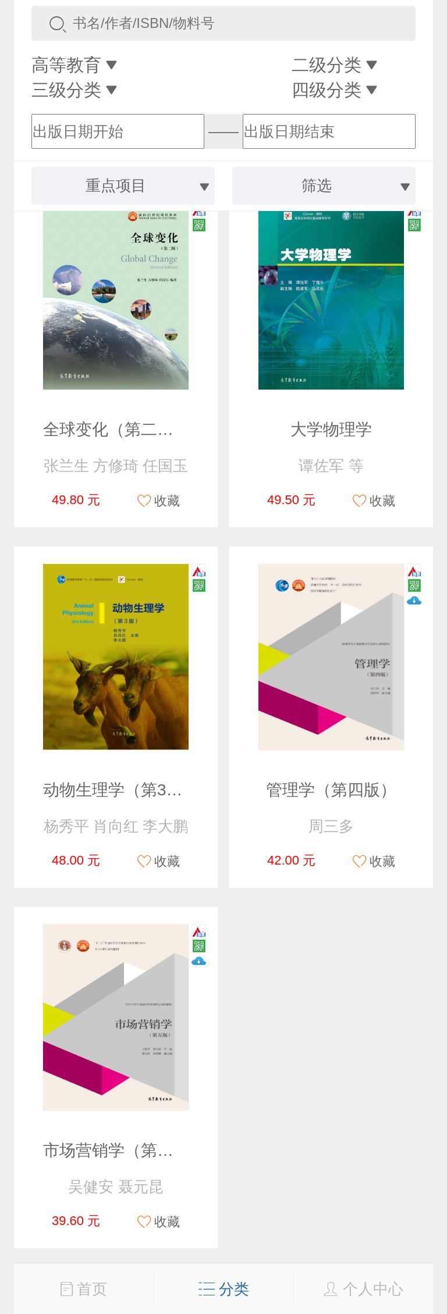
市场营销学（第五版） (124, 1150)
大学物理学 (331, 429)
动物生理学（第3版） (121, 790)
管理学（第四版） (331, 790)
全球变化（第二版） (116, 429)
